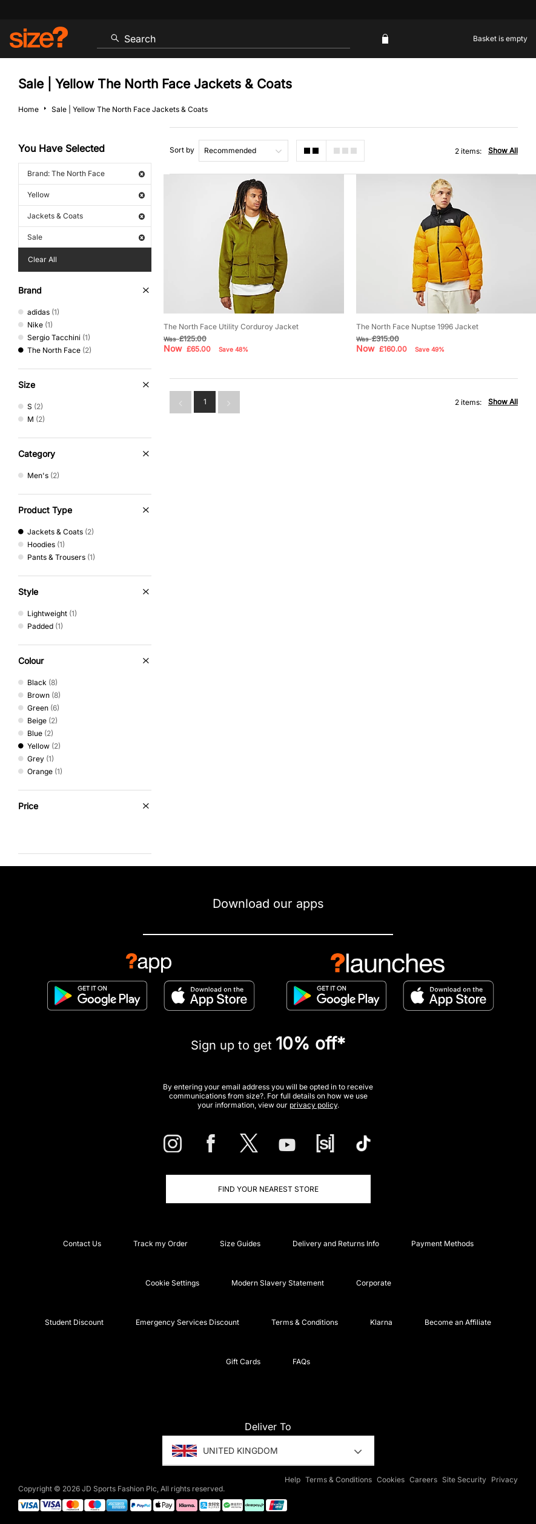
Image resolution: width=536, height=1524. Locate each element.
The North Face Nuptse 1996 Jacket (417, 326)
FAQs (301, 1361)
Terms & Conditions (304, 1322)
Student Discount (74, 1322)
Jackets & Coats (86, 215)
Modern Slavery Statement (277, 1282)
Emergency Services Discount (187, 1322)
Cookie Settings (172, 1282)
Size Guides (240, 1243)
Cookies (391, 1479)
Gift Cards (243, 1361)
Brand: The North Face (86, 173)
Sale (86, 236)
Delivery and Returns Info (336, 1243)
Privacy (504, 1479)
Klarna (381, 1322)
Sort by (182, 149)
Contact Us (82, 1243)
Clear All (42, 259)
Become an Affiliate (458, 1322)
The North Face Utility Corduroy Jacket (231, 326)
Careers (423, 1479)
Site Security (464, 1479)
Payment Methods (442, 1243)
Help (292, 1479)
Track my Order (160, 1243)
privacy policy (313, 1104)
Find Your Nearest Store (268, 1189)
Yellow (86, 194)
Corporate (373, 1282)
